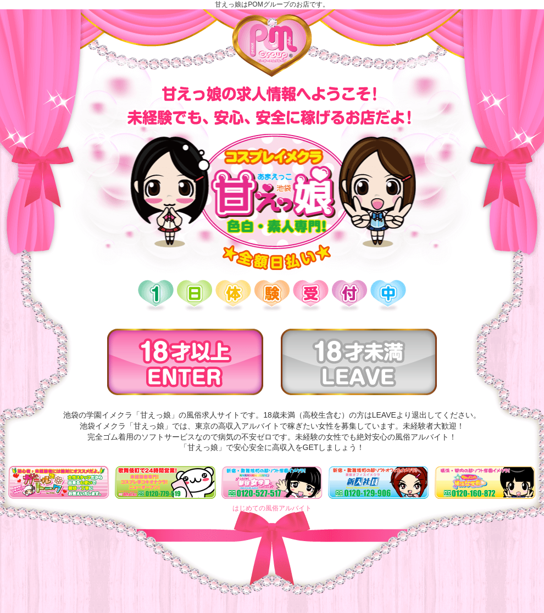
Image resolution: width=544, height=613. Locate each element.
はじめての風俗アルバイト (272, 508)
